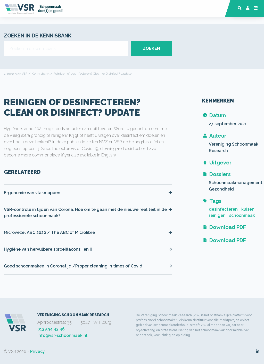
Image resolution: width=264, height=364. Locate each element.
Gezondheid (221, 189)
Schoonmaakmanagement (235, 182)
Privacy (37, 351)
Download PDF (224, 227)
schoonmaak (242, 215)
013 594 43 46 (51, 329)
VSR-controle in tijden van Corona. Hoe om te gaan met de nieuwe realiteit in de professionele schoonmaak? (88, 212)
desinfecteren (223, 209)
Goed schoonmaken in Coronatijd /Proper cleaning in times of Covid (88, 266)
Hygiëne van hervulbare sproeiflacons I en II (88, 249)
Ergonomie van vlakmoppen (88, 192)
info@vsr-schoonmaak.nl (62, 335)
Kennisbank (41, 73)
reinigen (217, 215)
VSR (24, 73)
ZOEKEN (151, 48)
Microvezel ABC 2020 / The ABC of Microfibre (88, 232)
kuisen (247, 209)
